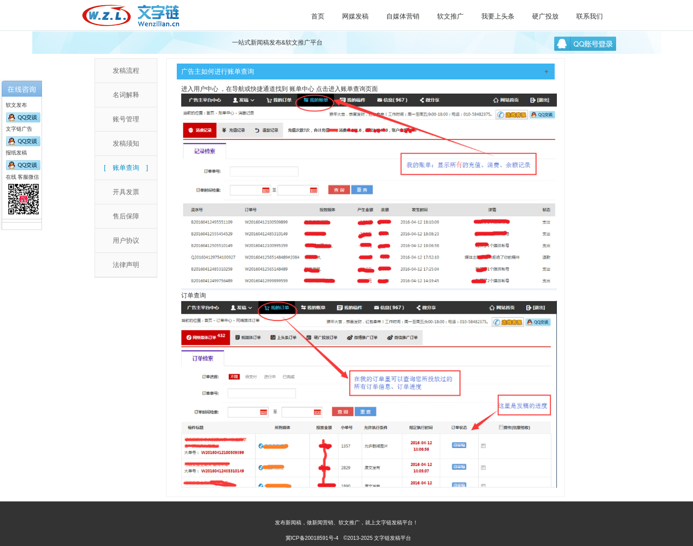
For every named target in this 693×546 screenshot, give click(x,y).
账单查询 (126, 167)
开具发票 (126, 192)
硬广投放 (545, 16)
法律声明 (126, 264)
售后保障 (126, 216)
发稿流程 (126, 70)
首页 (317, 16)
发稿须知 (126, 143)
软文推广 (450, 16)
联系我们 (589, 16)
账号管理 (126, 119)
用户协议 (126, 240)
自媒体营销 (402, 16)
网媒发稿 (355, 16)
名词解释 (126, 94)
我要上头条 (497, 16)
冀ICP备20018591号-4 (312, 538)
